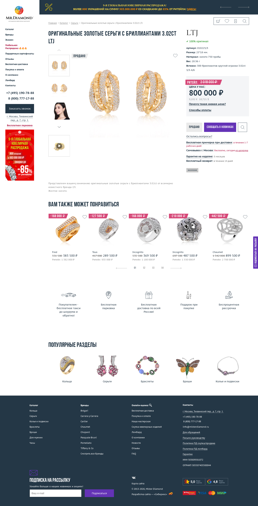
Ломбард (10, 80)
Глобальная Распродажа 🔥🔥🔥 (16, 47)
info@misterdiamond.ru (196, 426)
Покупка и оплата (14, 69)
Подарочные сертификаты (19, 53)
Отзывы (9, 59)
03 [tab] (153, 268)
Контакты (10, 85)
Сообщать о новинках (220, 127)
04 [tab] (162, 268)
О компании (11, 75)
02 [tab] (144, 268)
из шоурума (241, 150)
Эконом (9, 39)
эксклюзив (192, 170)
